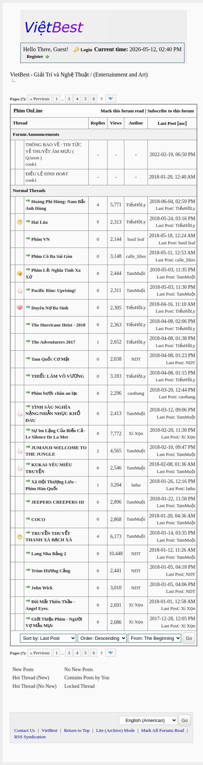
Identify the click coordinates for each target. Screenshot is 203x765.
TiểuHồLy (136, 204)
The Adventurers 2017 (53, 342)
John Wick (42, 587)
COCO (38, 519)
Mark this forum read (122, 110)
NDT (136, 359)
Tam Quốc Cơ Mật (50, 359)
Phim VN (40, 239)
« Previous (40, 98)
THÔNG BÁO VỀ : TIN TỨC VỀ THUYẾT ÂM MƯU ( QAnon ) (54, 151)
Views (116, 123)
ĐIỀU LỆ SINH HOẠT (47, 173)
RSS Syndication (30, 736)
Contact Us (24, 730)
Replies (98, 123)
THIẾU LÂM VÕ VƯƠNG (57, 376)
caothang (135, 393)
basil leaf (135, 239)
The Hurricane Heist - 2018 (58, 325)
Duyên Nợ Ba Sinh (49, 307)
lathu (136, 485)
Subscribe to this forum (170, 110)
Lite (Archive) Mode (115, 730)
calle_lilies (136, 256)
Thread (20, 123)
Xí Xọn (136, 433)
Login (86, 49)
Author (136, 123)
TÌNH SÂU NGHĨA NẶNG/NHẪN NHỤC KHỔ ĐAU (53, 413)
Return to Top (77, 730)
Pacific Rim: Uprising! (53, 290)
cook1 (31, 164)
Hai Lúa (39, 222)
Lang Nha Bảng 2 (48, 553)
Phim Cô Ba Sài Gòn (51, 256)
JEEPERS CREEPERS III (57, 502)
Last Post (167, 123)
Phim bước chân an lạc (54, 393)
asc (182, 123)
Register (35, 56)
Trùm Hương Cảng (50, 570)
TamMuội (135, 273)
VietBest (20, 74)
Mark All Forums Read (162, 730)
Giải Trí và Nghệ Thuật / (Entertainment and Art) (91, 74)
